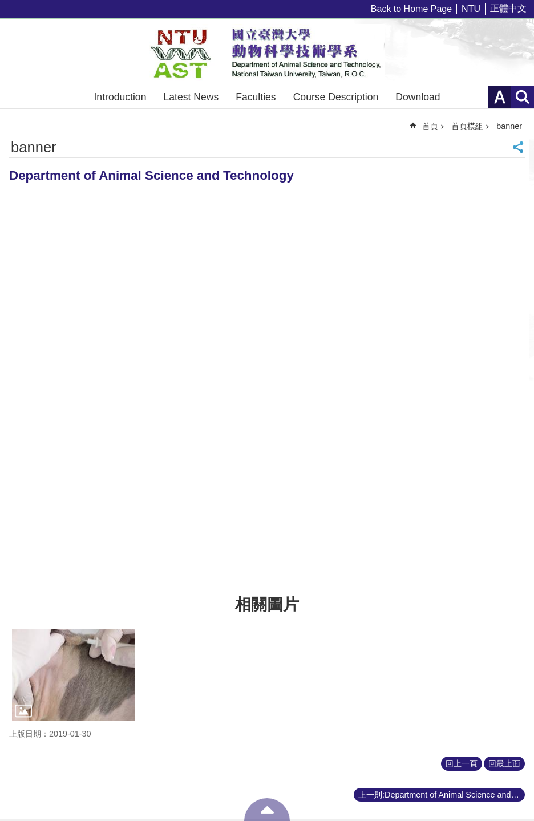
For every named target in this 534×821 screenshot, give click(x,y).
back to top (267, 809)
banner (509, 126)
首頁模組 (467, 126)
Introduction (120, 97)
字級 (499, 97)
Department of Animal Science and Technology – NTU (267, 52)
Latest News (191, 97)
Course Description (336, 97)
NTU (471, 9)
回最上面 (504, 763)
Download (417, 97)
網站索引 (522, 97)
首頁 (430, 126)
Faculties (256, 97)
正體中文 (508, 8)
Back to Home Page (411, 9)
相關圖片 (267, 604)
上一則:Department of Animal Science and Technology (441, 794)
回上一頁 (462, 763)
